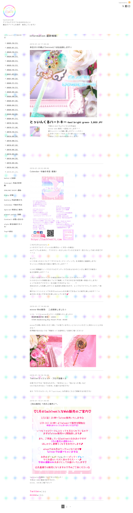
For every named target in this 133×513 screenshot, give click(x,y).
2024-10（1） (12, 52)
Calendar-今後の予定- (13, 205)
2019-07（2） (12, 145)
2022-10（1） (12, 70)
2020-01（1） (12, 118)
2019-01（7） (12, 172)
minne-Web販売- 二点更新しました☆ (48, 309)
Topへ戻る (8, 231)
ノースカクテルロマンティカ (54, 269)
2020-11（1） (12, 83)
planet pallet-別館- (13, 214)
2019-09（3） (12, 136)
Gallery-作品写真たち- (13, 200)
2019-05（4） (12, 154)
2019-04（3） (12, 158)
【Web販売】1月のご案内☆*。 (44, 404)
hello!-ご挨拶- (10, 178)
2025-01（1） (12, 48)
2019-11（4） (12, 127)
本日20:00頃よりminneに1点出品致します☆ (51, 47)
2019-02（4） (12, 167)
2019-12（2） (12, 123)
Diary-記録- (9, 195)
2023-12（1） (12, 65)
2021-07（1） (12, 74)
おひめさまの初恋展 (74, 280)
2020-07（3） (12, 101)
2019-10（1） (12, 132)
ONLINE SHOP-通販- (13, 190)
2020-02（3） (12, 114)
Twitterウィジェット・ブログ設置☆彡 (48, 378)
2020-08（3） (12, 96)
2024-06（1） (12, 56)
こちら (43, 491)
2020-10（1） (12, 87)
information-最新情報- (13, 36)
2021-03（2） (12, 79)
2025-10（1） (12, 43)
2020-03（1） (12, 110)
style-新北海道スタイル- (13, 225)
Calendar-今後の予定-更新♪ (43, 171)
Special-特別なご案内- (13, 210)
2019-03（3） (12, 163)
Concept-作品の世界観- (13, 184)
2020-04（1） (12, 105)
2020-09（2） (12, 92)
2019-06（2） (12, 150)
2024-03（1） (12, 61)
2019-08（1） (12, 141)
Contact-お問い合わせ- (14, 219)
